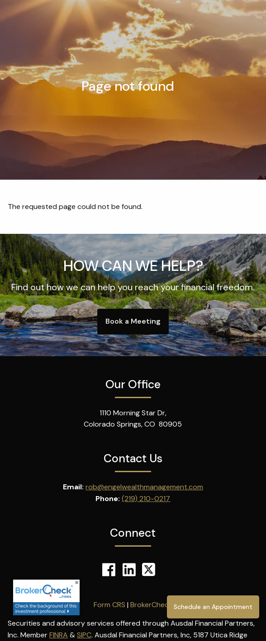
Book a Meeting (133, 321)
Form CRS (109, 604)
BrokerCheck (151, 604)
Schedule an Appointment (213, 607)
